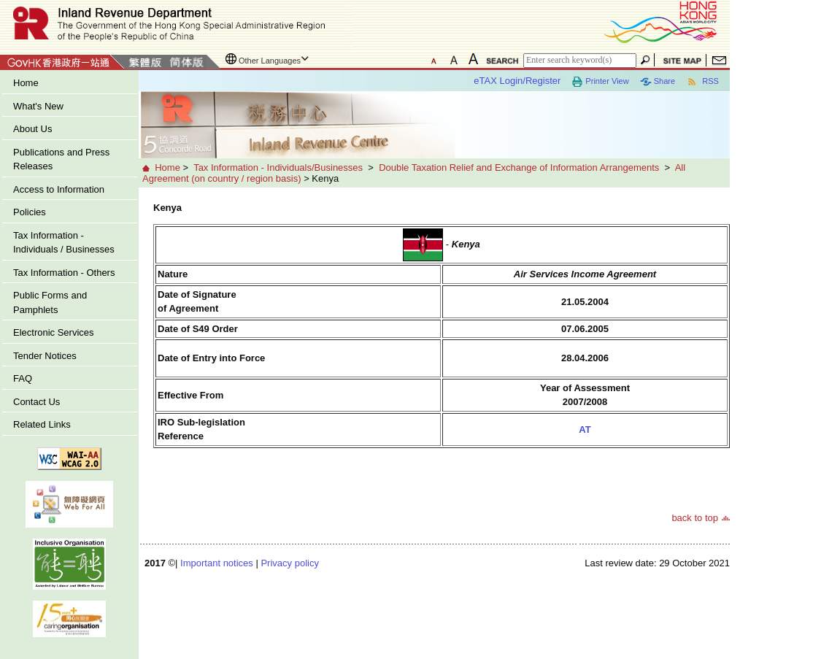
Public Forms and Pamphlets (50, 302)
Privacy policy (289, 563)
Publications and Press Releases (61, 159)
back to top (694, 517)
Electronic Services (53, 332)
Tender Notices (45, 355)
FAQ (22, 378)
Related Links (42, 424)
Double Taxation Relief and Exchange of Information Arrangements (519, 167)
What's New (38, 106)
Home (26, 82)
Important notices (216, 563)
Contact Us (36, 401)
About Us (32, 128)
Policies (29, 212)
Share (657, 82)
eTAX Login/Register (517, 80)
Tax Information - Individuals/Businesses (278, 167)
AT (584, 429)
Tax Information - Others (64, 272)
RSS (702, 82)
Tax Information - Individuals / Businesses (64, 242)
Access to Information (58, 189)
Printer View (599, 82)
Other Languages (270, 60)
